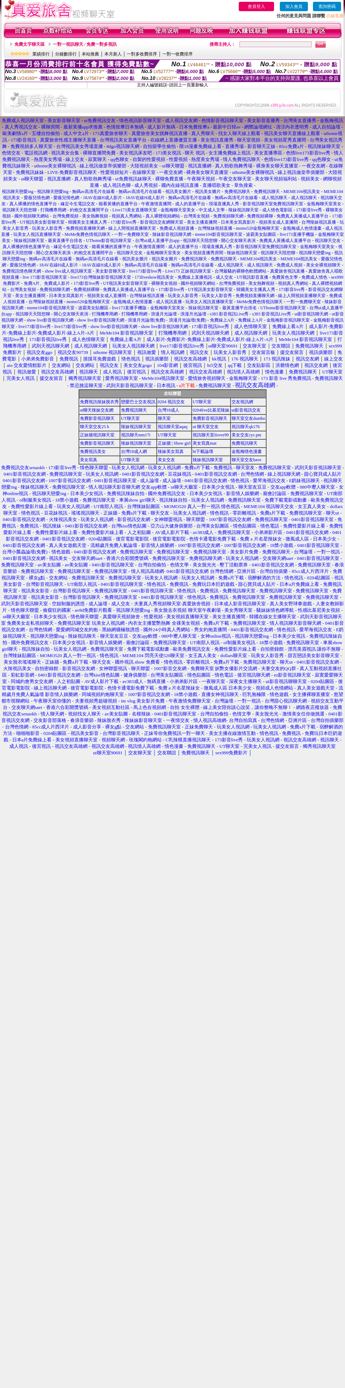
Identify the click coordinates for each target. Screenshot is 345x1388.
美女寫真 (88, 459)
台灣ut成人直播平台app (157, 240)
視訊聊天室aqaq (173, 426)
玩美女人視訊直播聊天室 (37, 234)
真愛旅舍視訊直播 (287, 271)
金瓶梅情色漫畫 (247, 451)
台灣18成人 (168, 410)
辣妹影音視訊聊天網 (171, 234)
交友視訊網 (242, 401)
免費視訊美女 (93, 451)
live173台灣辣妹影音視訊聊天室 (101, 277)
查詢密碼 (327, 6)
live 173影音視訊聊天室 (45, 277)
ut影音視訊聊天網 (311, 313)
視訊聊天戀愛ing (18, 191)
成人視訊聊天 (274, 197)
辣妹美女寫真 (171, 451)
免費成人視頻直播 (177, 228)
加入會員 (294, 6)
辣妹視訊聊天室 (243, 209)
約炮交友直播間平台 (89, 209)
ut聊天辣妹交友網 (96, 410)
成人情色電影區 (277, 209)
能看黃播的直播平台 (118, 203)
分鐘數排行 (66, 54)
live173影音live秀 (145, 271)
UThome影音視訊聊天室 (109, 240)
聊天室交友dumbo (248, 418)
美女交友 (166, 459)
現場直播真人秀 (224, 203)
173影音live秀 (309, 209)
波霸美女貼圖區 (261, 234)
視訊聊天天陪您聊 (19, 209)
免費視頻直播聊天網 (85, 228)
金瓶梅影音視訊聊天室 (288, 320)
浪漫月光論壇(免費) (146, 320)
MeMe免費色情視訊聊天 (87, 234)
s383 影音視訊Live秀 (229, 313)
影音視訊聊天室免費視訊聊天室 (273, 203)
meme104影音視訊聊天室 (218, 234)
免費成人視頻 (290, 265)
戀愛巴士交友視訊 (138, 401)
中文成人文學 (212, 209)
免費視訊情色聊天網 (21, 271)
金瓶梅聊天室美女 (324, 203)
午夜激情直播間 (156, 203)
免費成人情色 (314, 277)
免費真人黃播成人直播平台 (302, 216)
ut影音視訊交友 (246, 410)
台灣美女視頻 (197, 216)
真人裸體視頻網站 (162, 216)
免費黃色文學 (285, 277)
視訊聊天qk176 (246, 426)
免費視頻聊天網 (228, 216)
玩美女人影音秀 (47, 228)
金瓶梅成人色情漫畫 (302, 228)
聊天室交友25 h (94, 426)
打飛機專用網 (53, 209)
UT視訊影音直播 (252, 277)
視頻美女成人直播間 (278, 222)
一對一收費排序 (177, 54)
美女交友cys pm (246, 434)
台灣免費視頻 (66, 216)
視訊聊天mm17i (136, 434)
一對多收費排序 (142, 54)
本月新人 (113, 54)
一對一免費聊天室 (131, 234)
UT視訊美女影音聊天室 (42, 222)
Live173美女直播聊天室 (134, 209)
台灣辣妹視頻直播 (215, 228)
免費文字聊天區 (29, 44)
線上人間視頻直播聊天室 (132, 228)
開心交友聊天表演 (238, 240)
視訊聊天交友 (328, 240)
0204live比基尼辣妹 (211, 410)
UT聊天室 (202, 401)
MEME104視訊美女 (301, 191)
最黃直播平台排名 (65, 240)
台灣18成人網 (134, 451)
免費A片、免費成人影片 (47, 283)
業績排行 (41, 54)
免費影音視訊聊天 (97, 418)
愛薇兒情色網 (37, 197)
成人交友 (224, 277)
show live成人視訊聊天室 (68, 271)
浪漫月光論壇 (164, 313)
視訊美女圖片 (178, 191)
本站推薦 (90, 54)
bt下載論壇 (203, 451)
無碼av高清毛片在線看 (93, 191)
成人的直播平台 (190, 203)
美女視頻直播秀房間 (203, 252)
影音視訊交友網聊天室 (161, 222)
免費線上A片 (222, 320)
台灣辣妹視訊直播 (318, 222)
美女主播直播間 (202, 222)
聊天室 (164, 418)
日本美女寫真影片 (238, 222)
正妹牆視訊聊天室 (97, 434)
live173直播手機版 (297, 234)
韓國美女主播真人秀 (87, 222)
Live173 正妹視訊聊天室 (188, 271)
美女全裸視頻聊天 (323, 265)
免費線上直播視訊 (195, 277)
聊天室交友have (246, 459)
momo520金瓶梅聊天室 (257, 228)
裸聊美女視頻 (164, 283)
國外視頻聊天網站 (31, 216)
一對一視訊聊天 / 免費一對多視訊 (85, 44)
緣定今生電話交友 (78, 203)
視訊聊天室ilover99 (211, 434)
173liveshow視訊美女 (154, 277)
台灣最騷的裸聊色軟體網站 (240, 271)
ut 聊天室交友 (206, 426)
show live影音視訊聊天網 (50, 320)
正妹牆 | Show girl (174, 443)
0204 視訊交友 (171, 401)
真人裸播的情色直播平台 (33, 203)
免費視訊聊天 (237, 191)
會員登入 (256, 6)
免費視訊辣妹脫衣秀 (99, 401)
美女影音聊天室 (110, 271)
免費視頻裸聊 (260, 216)
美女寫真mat (204, 443)
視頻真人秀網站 (127, 216)
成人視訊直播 (169, 301)
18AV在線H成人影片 (102, 197)
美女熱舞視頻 (95, 216)
